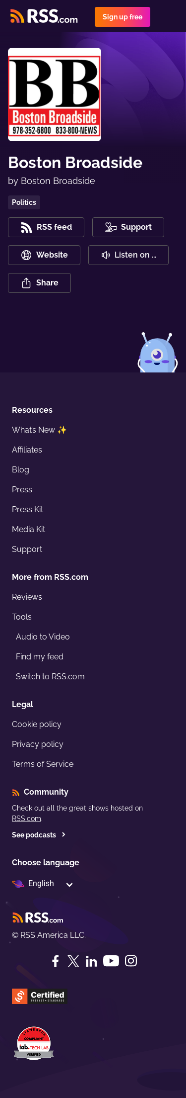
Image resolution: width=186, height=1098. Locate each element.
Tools (22, 617)
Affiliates (27, 450)
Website (44, 255)
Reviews (27, 597)
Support (27, 549)
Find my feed (39, 656)
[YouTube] (111, 961)
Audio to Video (43, 636)
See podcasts (39, 835)
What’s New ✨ (39, 430)
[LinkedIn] (91, 961)
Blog (20, 469)
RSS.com (26, 819)
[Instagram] (131, 961)
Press (22, 489)
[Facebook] (56, 961)
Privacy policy (37, 744)
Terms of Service (42, 764)
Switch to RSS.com (50, 676)
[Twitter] (73, 961)
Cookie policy (37, 724)
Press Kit (27, 509)
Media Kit (28, 529)
